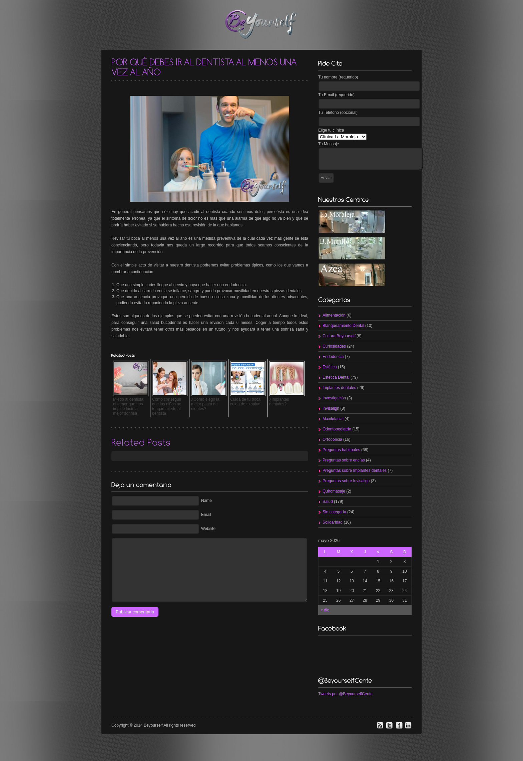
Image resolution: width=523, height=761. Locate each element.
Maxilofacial (333, 418)
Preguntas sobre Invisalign (346, 481)
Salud (328, 501)
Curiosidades (334, 346)
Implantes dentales (339, 387)
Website (208, 528)
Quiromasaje (334, 491)
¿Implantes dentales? (279, 401)
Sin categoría (334, 512)
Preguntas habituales (341, 449)
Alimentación (334, 315)
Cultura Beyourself (339, 336)
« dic (325, 610)
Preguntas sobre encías (344, 460)
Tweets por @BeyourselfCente (345, 694)
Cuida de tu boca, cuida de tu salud (246, 401)
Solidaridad (333, 522)
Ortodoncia (332, 439)
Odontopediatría (337, 429)
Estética (330, 367)
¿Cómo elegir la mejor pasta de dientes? (205, 404)
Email (206, 514)
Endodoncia (333, 356)
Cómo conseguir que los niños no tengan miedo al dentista (166, 406)
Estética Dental (336, 377)
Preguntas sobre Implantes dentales (355, 470)
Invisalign (331, 408)
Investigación (334, 398)
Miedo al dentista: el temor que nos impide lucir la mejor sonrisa (128, 406)
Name (206, 500)
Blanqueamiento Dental (343, 325)
